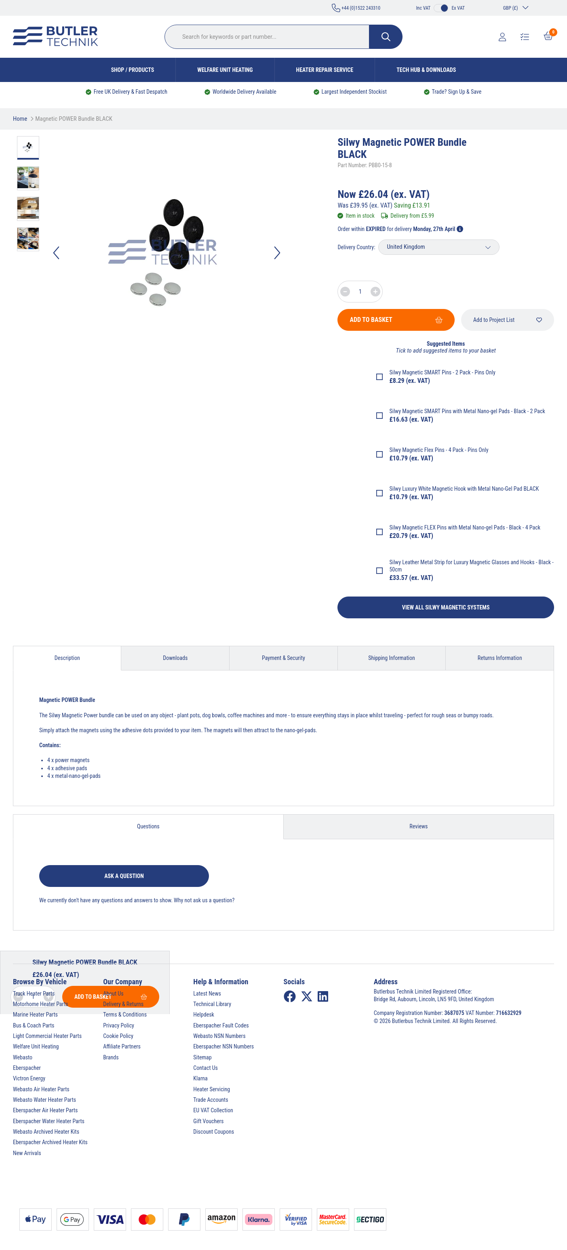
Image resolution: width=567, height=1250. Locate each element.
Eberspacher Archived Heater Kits (50, 1142)
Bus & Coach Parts (33, 1025)
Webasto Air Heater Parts (41, 1089)
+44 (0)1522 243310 (356, 8)
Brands (110, 1057)
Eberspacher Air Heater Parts (45, 1110)
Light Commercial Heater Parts (47, 1036)
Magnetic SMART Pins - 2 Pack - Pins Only (448, 372)
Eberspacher (27, 1068)
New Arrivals (27, 1153)
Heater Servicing (211, 1089)
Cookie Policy (118, 1036)
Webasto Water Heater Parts (44, 1100)
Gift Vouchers (208, 1121)
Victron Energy (29, 1078)
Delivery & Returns (123, 1004)
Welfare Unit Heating (225, 70)
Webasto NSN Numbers (219, 1036)
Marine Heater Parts (35, 1014)
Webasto (22, 1057)
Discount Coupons (213, 1131)
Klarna (200, 1078)
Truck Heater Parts (34, 993)
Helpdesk (203, 1014)
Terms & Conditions (125, 1014)
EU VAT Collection (213, 1110)
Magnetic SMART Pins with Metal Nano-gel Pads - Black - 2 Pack (473, 411)
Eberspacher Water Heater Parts (48, 1121)
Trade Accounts (210, 1100)
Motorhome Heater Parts (40, 1004)
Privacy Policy (118, 1025)
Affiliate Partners (122, 1046)
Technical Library (212, 1004)
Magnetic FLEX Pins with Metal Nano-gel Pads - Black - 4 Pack (471, 527)
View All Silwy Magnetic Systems (446, 607)
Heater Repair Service (325, 70)
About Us (113, 993)
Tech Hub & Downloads (426, 70)
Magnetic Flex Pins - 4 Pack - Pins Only (445, 450)
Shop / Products (132, 70)
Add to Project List (507, 320)
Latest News (207, 993)
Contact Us (205, 1068)
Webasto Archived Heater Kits (46, 1131)
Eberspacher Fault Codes (221, 1025)
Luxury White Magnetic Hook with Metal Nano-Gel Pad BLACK (470, 488)
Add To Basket (396, 320)
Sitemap (202, 1057)
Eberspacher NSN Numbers (223, 1046)
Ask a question (124, 876)
